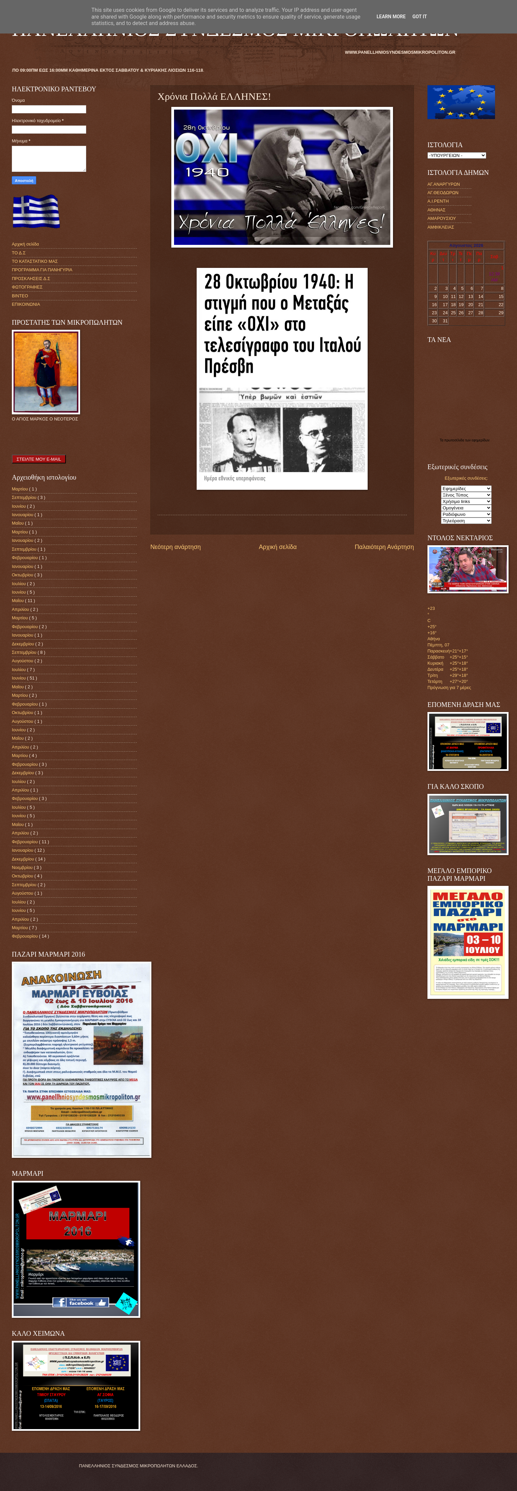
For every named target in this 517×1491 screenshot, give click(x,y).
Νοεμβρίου (23, 867)
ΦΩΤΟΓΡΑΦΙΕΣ (27, 287)
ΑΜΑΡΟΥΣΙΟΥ (441, 218)
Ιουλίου (19, 583)
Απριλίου (21, 609)
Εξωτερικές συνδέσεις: (466, 478)
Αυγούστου (23, 660)
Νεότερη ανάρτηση (175, 547)
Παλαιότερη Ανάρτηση (384, 547)
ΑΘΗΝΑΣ (436, 209)
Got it (419, 16)
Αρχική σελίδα (278, 547)
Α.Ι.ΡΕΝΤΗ (438, 201)
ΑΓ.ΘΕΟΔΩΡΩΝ (443, 192)
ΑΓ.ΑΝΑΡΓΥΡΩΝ (443, 184)
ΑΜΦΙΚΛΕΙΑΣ (440, 227)
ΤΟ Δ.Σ (19, 252)
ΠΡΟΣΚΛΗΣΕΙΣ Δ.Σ (31, 278)
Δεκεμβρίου (23, 643)
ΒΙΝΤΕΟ (20, 295)
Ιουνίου (19, 506)
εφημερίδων (481, 440)
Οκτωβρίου (23, 574)
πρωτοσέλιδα (454, 440)
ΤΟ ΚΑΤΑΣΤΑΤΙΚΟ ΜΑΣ (35, 261)
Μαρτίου (20, 488)
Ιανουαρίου (23, 514)
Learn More (390, 16)
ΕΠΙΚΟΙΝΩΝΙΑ (26, 304)
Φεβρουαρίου (25, 557)
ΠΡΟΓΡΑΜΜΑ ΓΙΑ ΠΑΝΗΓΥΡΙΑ (42, 269)
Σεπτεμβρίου (25, 497)
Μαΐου (18, 523)
